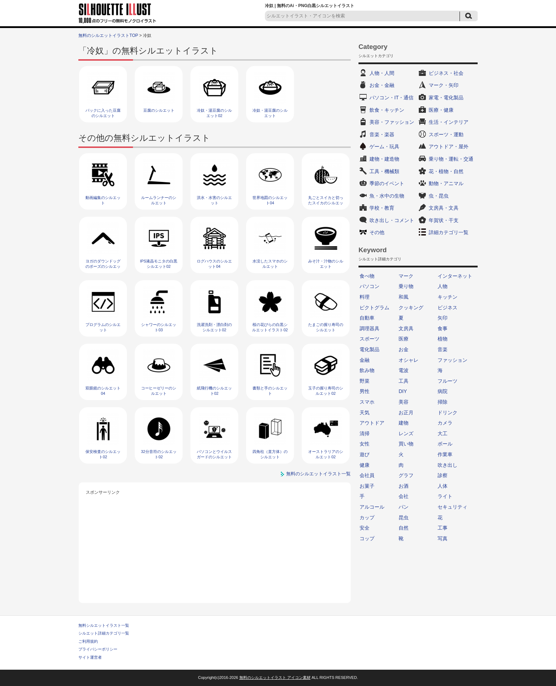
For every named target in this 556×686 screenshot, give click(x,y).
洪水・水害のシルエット (214, 200)
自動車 (367, 318)
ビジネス (447, 307)
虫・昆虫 (439, 196)
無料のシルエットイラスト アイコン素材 (275, 677)
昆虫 (403, 517)
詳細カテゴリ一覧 (448, 232)
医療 (403, 339)
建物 (403, 423)
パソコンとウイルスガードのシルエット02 (214, 457)
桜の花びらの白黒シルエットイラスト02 (270, 327)
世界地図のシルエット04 (270, 200)
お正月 (406, 412)
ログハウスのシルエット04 (214, 264)
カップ (367, 517)
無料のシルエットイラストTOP (108, 35)
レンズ (406, 433)
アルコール (372, 507)
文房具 (406, 328)
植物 (442, 339)
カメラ (445, 423)
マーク (406, 276)
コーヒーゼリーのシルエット (158, 390)
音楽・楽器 (381, 134)
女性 (364, 444)
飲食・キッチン (386, 110)
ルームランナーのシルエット (158, 200)
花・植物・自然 (446, 171)
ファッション (452, 360)
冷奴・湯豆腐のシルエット (270, 113)
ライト (445, 496)
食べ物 (367, 276)
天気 (364, 412)
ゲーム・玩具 (384, 146)
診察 (442, 475)
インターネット (455, 276)
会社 (403, 496)
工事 (442, 528)
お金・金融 (381, 85)
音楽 (442, 349)
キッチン (447, 297)
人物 (442, 286)
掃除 (442, 402)
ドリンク (447, 412)
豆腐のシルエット (158, 110)
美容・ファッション (391, 122)
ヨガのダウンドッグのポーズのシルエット (103, 266)
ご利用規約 (88, 641)
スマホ (367, 402)
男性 (364, 391)
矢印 (442, 318)
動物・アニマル (446, 183)
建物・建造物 (384, 159)
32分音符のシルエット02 (158, 454)
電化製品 (369, 349)
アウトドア (372, 423)
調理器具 (369, 328)
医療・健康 (441, 110)
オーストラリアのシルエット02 (325, 454)
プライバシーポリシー (97, 649)
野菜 (364, 381)
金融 (364, 360)
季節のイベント (386, 183)
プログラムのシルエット (103, 327)
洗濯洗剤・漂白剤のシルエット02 (214, 327)
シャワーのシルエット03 (158, 327)
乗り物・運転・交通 (451, 159)
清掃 (364, 433)
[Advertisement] (215, 546)
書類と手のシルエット (270, 390)
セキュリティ (452, 507)
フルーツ (447, 381)
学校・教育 (381, 208)
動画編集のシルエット (103, 200)
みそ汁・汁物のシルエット (325, 264)
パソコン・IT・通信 (391, 97)
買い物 (406, 444)
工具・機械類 (384, 171)
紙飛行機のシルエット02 (214, 390)
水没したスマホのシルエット (270, 264)
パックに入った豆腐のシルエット (103, 113)
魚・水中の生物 (386, 196)
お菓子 (367, 486)
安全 (364, 528)
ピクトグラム (374, 307)
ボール (445, 444)
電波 (403, 370)
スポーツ (369, 339)
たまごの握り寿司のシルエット (325, 327)
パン (403, 507)
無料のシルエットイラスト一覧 (318, 473)
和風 (403, 297)
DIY (403, 391)
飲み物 (367, 370)
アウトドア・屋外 (448, 146)
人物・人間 (381, 73)
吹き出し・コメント (391, 220)
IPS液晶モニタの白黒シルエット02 (159, 264)
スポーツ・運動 (446, 134)
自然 (403, 528)
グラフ (406, 475)
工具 (403, 381)
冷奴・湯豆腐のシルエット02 (214, 113)
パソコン (369, 286)
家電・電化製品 (446, 97)
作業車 (445, 454)
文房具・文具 (443, 208)
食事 (442, 328)
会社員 (367, 475)
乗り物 (406, 286)
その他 (376, 232)
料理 (364, 297)
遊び (364, 454)
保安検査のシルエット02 (103, 454)
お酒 (403, 486)
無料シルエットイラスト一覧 (103, 625)
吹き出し (447, 465)
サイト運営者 (90, 657)
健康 (364, 465)
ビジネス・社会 (446, 73)
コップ (367, 538)
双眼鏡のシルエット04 (103, 390)
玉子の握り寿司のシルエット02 (325, 390)
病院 (442, 391)
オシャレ (408, 360)
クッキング (411, 307)
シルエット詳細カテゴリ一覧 (103, 633)
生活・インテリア (448, 122)
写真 (442, 538)
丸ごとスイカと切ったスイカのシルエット (325, 203)
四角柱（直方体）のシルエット (270, 454)
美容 (403, 402)
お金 (403, 349)
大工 (442, 433)
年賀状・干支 (443, 220)
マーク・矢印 (443, 85)
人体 (442, 486)
